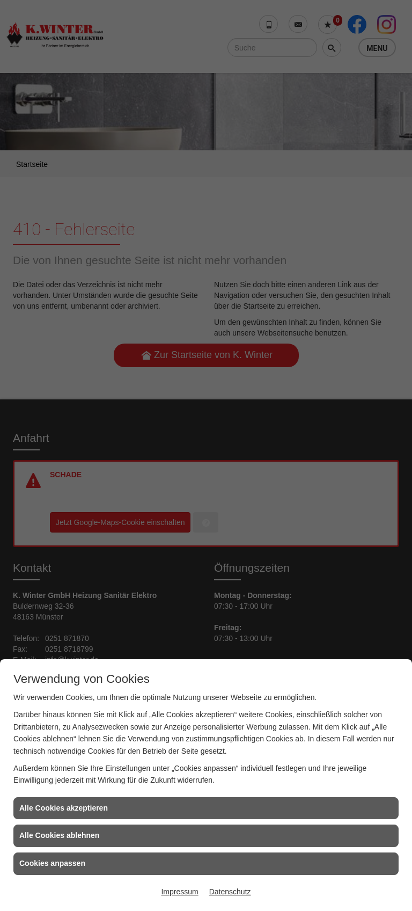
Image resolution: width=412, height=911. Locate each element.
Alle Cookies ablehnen (59, 835)
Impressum (179, 891)
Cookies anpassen (52, 863)
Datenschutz (230, 891)
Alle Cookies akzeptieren (63, 808)
